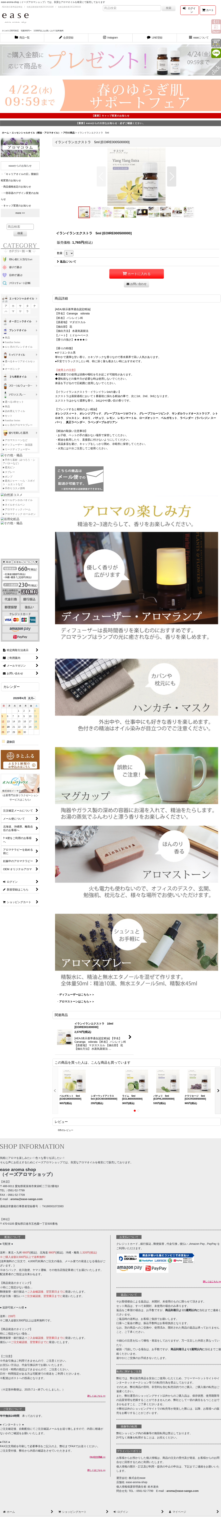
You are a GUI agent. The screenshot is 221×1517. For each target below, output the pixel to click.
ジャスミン (72, 417)
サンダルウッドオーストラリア (191, 413)
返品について (66, 261)
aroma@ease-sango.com (26, 1199)
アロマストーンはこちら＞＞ (76, 1001)
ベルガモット (169, 417)
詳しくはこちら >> (96, 1396)
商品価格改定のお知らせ (17, 186)
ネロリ (86, 417)
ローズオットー (148, 417)
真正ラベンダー (75, 422)
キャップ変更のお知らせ (17, 205)
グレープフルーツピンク (154, 413)
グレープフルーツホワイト (120, 413)
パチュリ (98, 417)
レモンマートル (126, 417)
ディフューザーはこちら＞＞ (76, 994)
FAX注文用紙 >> (97, 1457)
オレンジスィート (66, 413)
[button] (199, 38)
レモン (111, 417)
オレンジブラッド (90, 413)
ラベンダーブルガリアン (102, 422)
